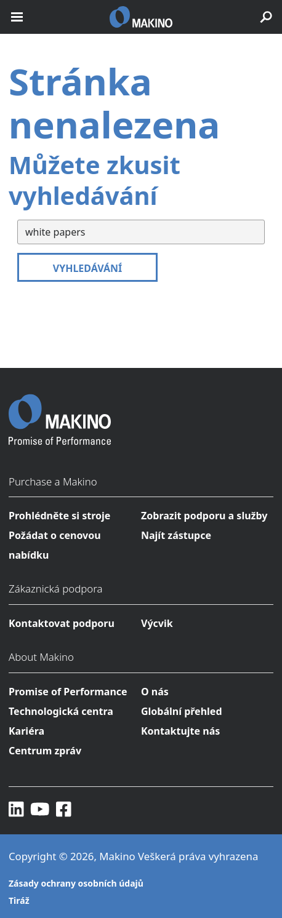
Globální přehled (181, 711)
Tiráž (19, 900)
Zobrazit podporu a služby (204, 515)
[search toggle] (266, 17)
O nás (155, 691)
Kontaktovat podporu (62, 623)
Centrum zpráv (45, 750)
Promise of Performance (68, 691)
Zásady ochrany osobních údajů (76, 883)
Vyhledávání (87, 268)
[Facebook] (63, 808)
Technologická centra (61, 711)
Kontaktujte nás (180, 731)
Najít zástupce (176, 535)
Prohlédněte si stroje (59, 515)
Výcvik (157, 623)
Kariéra (26, 731)
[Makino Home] (60, 411)
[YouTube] (40, 808)
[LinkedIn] (16, 808)
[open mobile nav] (17, 17)
